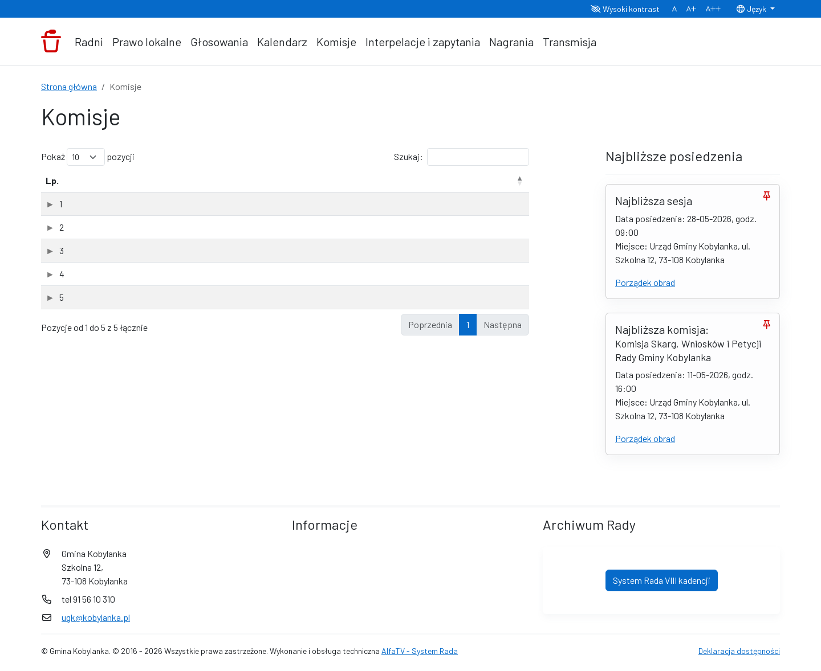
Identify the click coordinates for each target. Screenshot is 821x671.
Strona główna (69, 86)
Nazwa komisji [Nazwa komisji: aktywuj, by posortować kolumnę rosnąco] (116, 180)
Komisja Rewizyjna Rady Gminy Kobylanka (166, 250)
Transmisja (569, 41)
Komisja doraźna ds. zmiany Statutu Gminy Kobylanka (187, 203)
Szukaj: (461, 157)
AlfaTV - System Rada (419, 651)
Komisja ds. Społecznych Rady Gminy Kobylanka (177, 227)
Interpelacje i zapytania (422, 41)
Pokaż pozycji (88, 157)
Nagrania (511, 41)
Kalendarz (282, 41)
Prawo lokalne (146, 41)
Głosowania (219, 41)
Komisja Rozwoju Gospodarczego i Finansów (172, 273)
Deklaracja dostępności (739, 651)
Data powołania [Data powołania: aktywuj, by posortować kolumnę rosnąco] (460, 180)
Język (752, 9)
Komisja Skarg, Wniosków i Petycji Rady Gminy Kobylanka (196, 297)
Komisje (336, 41)
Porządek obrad (645, 282)
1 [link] (467, 324)
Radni (89, 41)
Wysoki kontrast (625, 9)
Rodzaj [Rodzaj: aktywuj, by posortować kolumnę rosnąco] (382, 180)
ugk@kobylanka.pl (96, 617)
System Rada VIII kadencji (661, 580)
